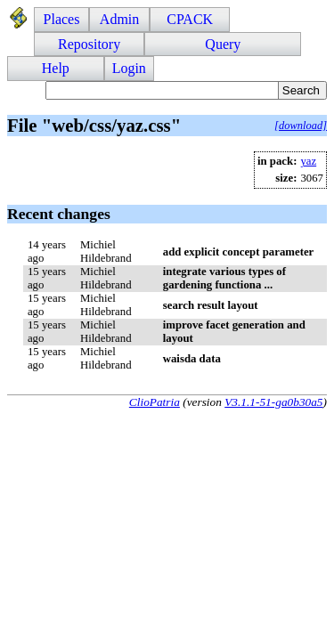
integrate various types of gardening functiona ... (224, 278)
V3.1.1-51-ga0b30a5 (273, 402)
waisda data (192, 359)
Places (62, 19)
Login (129, 68)
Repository (89, 44)
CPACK (190, 19)
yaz (308, 161)
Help (55, 68)
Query (222, 44)
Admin (119, 19)
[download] (300, 125)
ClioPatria (154, 402)
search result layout (210, 305)
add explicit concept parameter (238, 252)
